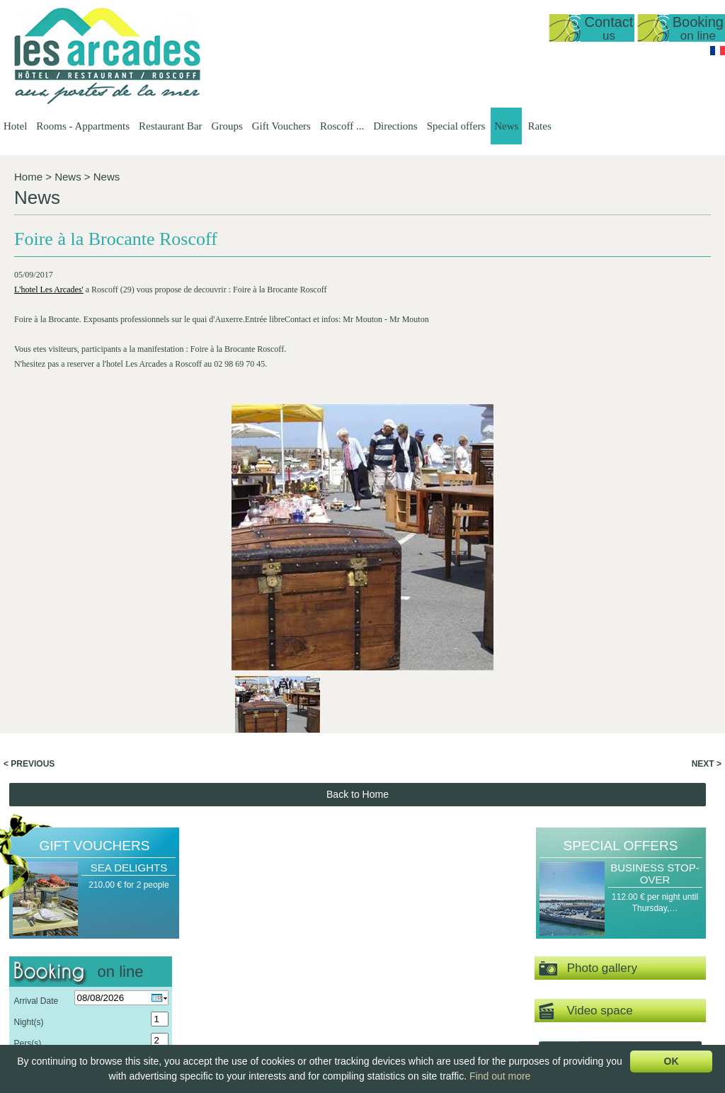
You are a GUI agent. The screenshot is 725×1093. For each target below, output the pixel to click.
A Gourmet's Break (614, 943)
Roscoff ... (342, 126)
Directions (395, 126)
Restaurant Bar (170, 126)
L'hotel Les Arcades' (49, 289)
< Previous (29, 515)
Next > (706, 515)
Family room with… (315, 1039)
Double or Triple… (313, 1027)
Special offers (456, 126)
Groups (227, 126)
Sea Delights (129, 618)
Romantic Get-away (616, 955)
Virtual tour (620, 803)
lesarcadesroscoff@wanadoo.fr (89, 999)
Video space (586, 762)
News (506, 126)
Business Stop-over (655, 624)
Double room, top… (316, 1015)
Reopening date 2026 (225, 955)
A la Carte (413, 979)
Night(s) (28, 773)
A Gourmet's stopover (620, 967)
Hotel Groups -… (520, 943)
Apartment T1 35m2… (320, 979)
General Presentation (319, 943)
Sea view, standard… (319, 991)
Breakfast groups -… (527, 967)
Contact (608, 28)
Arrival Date (35, 752)
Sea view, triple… (312, 1003)
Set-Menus (414, 955)
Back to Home (357, 545)
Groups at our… (518, 955)
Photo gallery (588, 719)
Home (28, 177)
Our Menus (415, 967)
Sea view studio (308, 955)
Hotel (15, 126)
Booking (698, 28)
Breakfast (412, 991)
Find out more (499, 1076)
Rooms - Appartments (83, 126)
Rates (539, 126)
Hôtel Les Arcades (88, 931)
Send (91, 822)
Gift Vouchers (281, 126)
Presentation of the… (224, 943)
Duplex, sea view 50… (321, 967)
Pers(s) (27, 794)
